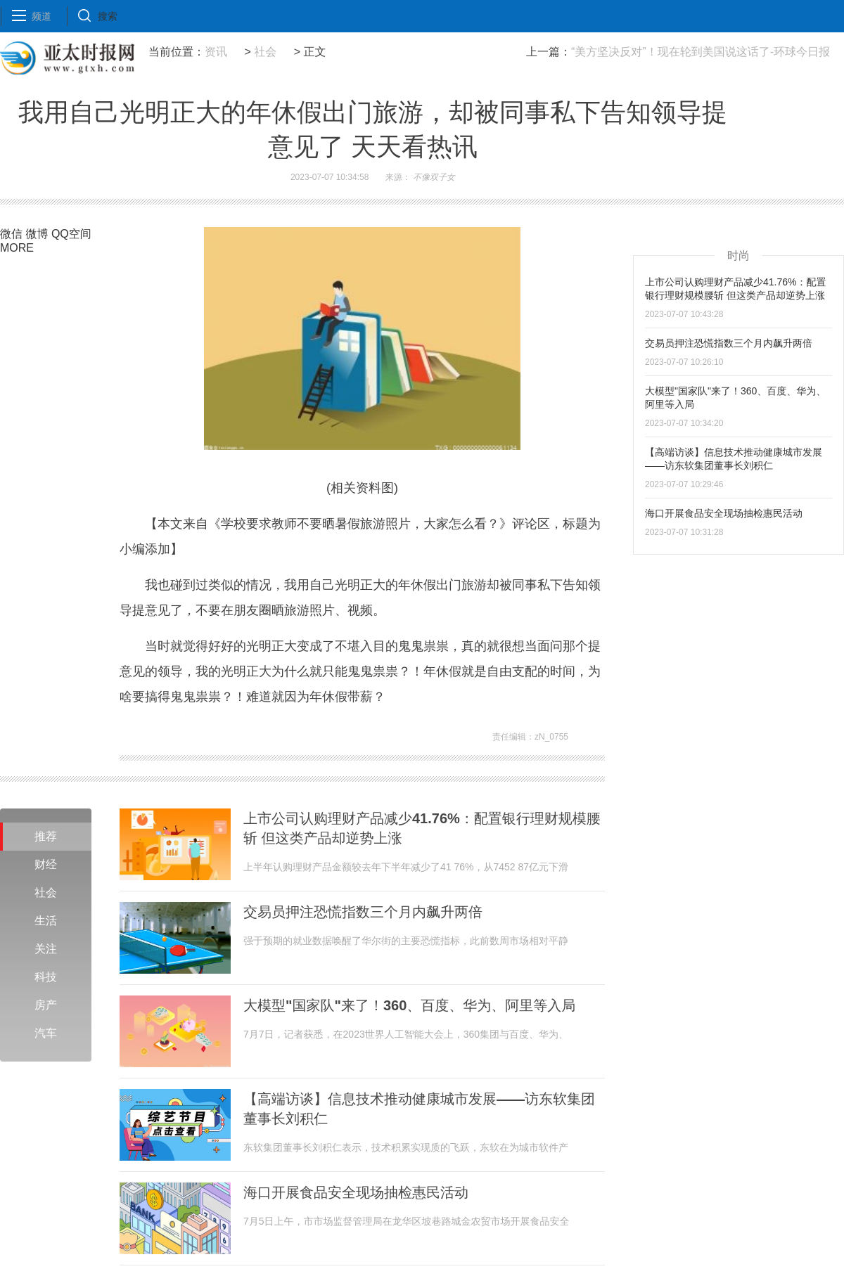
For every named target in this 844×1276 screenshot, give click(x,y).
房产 (45, 1005)
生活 (45, 921)
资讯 (216, 52)
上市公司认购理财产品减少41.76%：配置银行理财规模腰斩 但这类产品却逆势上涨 (422, 828)
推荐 (45, 836)
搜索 (107, 16)
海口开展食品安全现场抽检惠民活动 (355, 1192)
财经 (45, 864)
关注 (45, 949)
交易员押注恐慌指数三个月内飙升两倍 (362, 912)
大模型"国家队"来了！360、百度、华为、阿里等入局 (409, 1005)
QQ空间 (71, 234)
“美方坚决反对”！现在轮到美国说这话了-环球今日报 (700, 52)
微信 (11, 234)
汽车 (45, 1033)
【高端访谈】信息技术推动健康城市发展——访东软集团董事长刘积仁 (419, 1108)
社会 (265, 52)
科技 (45, 977)
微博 (36, 234)
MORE (17, 248)
